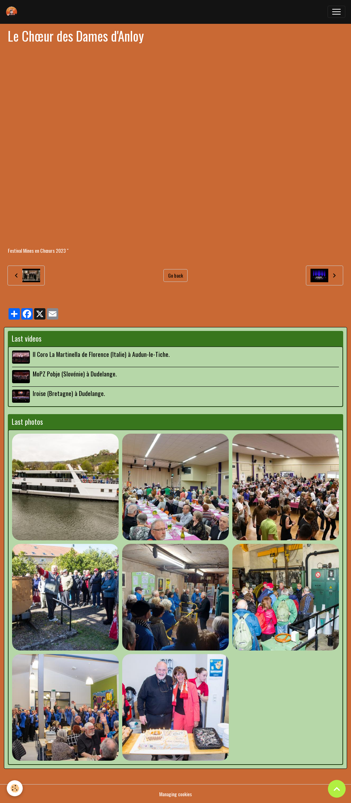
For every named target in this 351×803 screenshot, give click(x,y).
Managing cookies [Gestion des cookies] (175, 793)
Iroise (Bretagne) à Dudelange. (69, 392)
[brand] (13, 12)
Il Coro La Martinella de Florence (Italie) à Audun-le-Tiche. (101, 354)
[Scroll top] (337, 789)
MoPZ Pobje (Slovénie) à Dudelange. (75, 373)
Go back (175, 275)
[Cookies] (15, 788)
